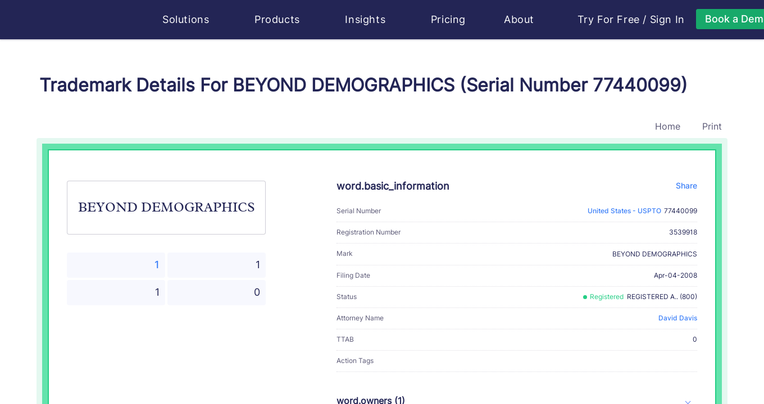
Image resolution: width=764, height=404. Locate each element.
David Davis (677, 318)
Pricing (448, 19)
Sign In (667, 19)
